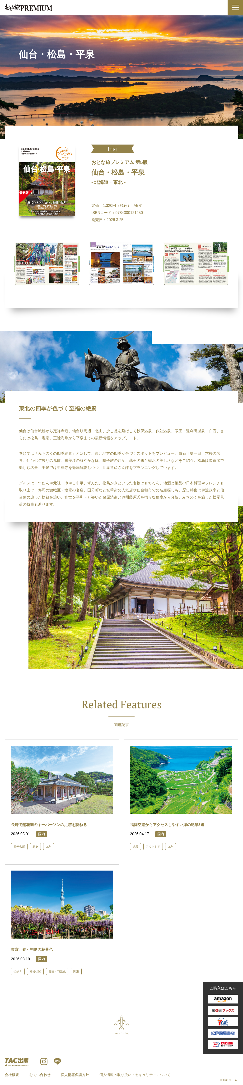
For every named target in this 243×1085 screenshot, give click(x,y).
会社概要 (12, 1075)
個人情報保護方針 (75, 1075)
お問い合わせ (40, 1075)
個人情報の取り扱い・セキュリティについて (135, 1075)
